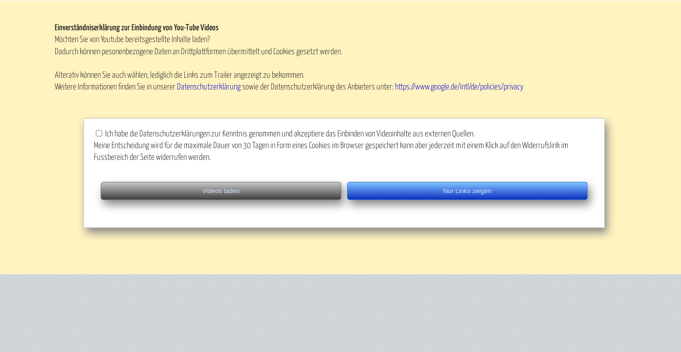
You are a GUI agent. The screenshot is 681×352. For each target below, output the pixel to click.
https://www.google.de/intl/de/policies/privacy (459, 87)
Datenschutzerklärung (209, 87)
